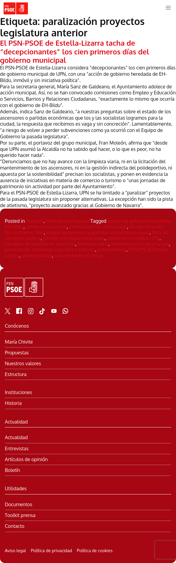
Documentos (18, 504)
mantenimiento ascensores (140, 244)
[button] (168, 8)
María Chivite (19, 342)
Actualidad (16, 437)
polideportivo (111, 249)
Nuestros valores (23, 363)
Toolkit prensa (20, 515)
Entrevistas (17, 448)
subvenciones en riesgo (79, 255)
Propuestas (17, 353)
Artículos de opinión (26, 459)
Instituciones (18, 392)
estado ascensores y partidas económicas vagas (97, 232)
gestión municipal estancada (74, 238)
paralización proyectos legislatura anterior (50, 249)
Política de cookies (95, 550)
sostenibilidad (37, 255)
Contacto (14, 526)
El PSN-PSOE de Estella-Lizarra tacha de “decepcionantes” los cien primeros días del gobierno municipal (74, 51)
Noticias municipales (68, 221)
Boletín (12, 470)
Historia (13, 403)
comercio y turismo (46, 227)
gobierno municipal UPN (133, 238)
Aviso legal (15, 550)
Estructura (15, 374)
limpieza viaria (92, 244)
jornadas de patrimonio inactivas (40, 244)
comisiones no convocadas (98, 227)
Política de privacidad (51, 550)
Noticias (35, 221)
